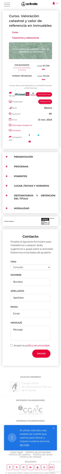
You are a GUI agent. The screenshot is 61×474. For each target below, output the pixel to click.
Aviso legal (17, 452)
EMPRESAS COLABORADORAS (30, 421)
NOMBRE (16, 274)
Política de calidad (30, 456)
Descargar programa (22, 125)
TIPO (13, 261)
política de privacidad (37, 345)
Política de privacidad (38, 452)
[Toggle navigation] (7, 5)
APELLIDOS (17, 290)
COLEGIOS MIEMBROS (30, 377)
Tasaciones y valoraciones (25, 38)
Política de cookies (19, 454)
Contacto (16, 130)
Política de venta (42, 454)
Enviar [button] (41, 353)
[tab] (30, 61)
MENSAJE (16, 322)
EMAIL (14, 306)
